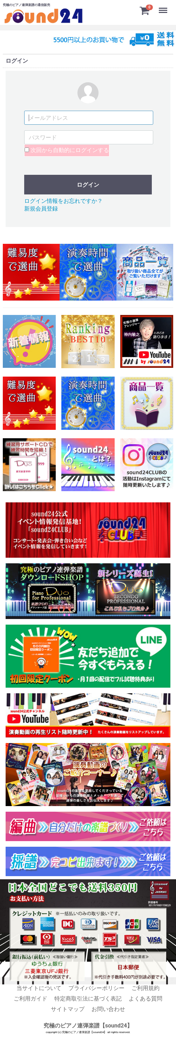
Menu (164, 7)
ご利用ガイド (30, 998)
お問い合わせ (108, 1009)
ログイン (88, 184)
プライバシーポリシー (96, 988)
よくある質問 (145, 998)
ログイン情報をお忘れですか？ (63, 200)
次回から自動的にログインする (67, 150)
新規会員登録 (41, 208)
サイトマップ (67, 1009)
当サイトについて (38, 988)
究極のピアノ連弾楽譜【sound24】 (88, 1025)
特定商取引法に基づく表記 (88, 998)
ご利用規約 (145, 988)
